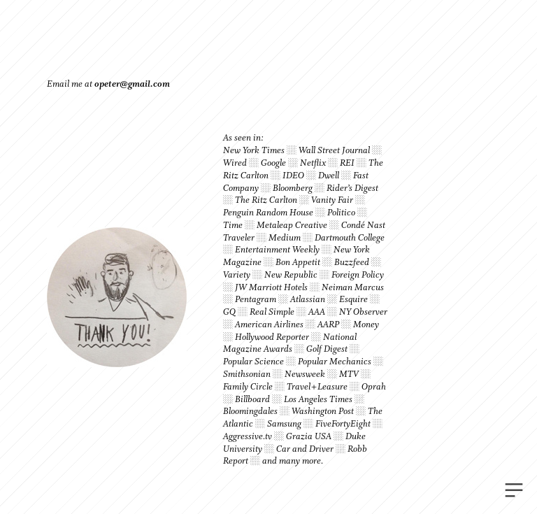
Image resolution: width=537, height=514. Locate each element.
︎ (514, 491)
